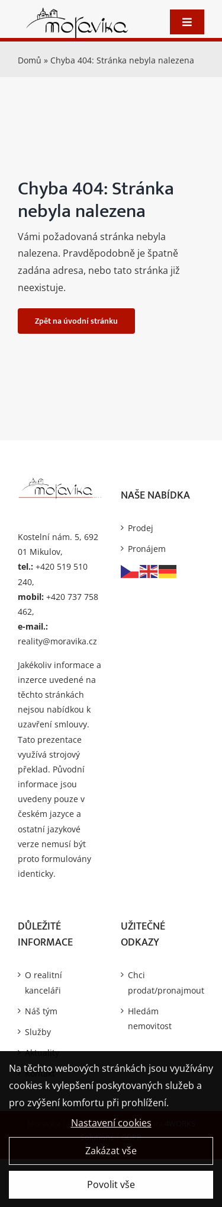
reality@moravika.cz (57, 641)
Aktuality (42, 1052)
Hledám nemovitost (150, 1018)
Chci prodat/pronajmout (163, 982)
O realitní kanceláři (43, 982)
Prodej (140, 528)
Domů (29, 60)
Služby (38, 1031)
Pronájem (147, 548)
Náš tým (41, 1011)
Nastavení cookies (111, 1126)
